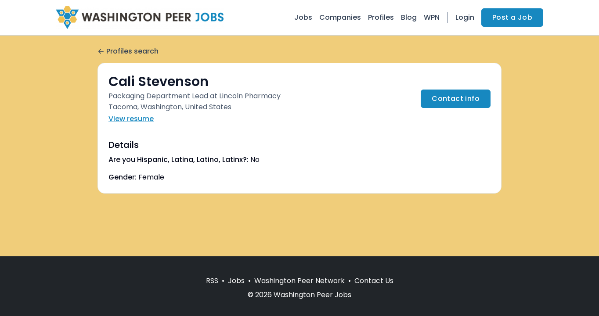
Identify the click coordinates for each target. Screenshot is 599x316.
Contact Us (373, 281)
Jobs (303, 17)
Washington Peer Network (299, 281)
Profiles (381, 17)
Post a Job (512, 17)
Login (464, 17)
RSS (212, 281)
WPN (432, 17)
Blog (409, 17)
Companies (340, 17)
